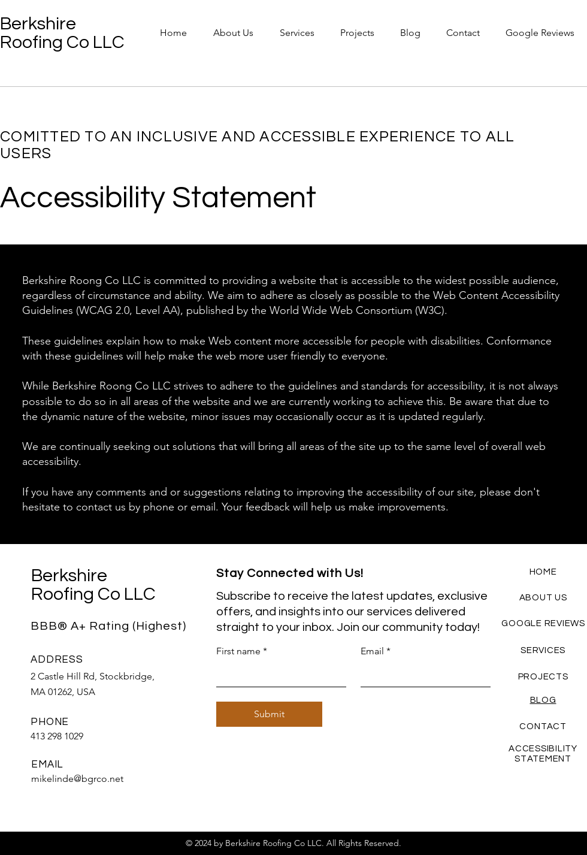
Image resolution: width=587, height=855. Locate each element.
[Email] (422, 675)
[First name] (277, 675)
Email (376, 651)
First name (241, 651)
